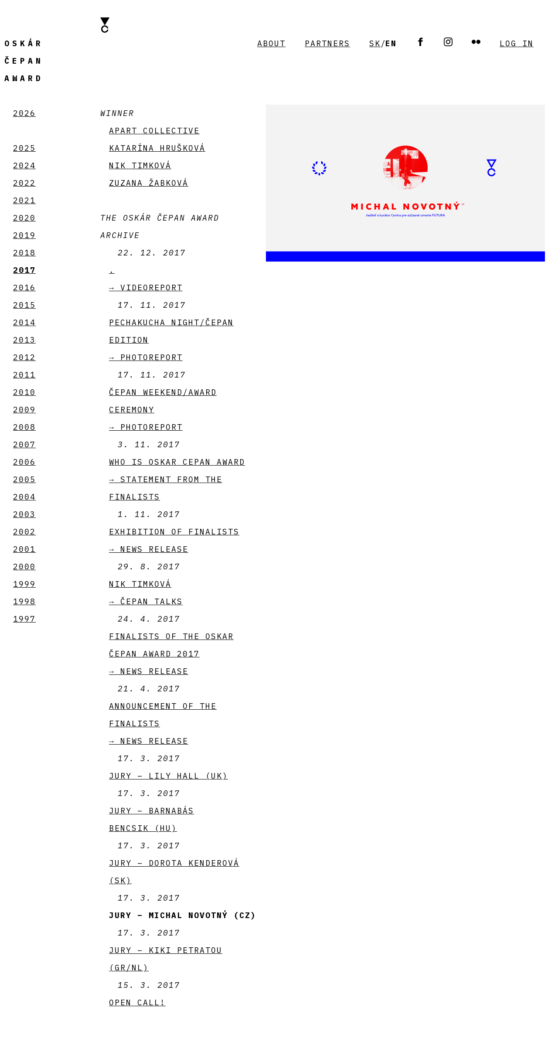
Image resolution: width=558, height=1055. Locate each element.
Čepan (24, 61)
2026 (24, 113)
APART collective (154, 131)
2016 (24, 287)
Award (24, 78)
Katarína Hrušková (157, 148)
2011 (24, 375)
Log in (517, 43)
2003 (24, 514)
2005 (24, 479)
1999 (24, 584)
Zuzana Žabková (148, 183)
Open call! (137, 1002)
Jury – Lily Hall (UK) (168, 776)
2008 (24, 427)
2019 (24, 235)
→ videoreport (146, 287)
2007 (24, 444)
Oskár (24, 43)
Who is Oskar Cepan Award (177, 462)
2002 (24, 532)
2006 (24, 462)
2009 (24, 410)
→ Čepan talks (146, 601)
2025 (24, 148)
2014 (24, 322)
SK (375, 43)
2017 (24, 270)
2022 (24, 183)
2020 (24, 218)
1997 (24, 619)
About (271, 43)
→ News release (148, 549)
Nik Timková (140, 165)
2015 (24, 305)
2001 (24, 549)
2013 (24, 340)
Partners (327, 43)
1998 (24, 601)
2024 (24, 165)
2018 (24, 253)
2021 (24, 200)
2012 (24, 357)
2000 (24, 567)
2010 (24, 392)
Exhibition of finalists (174, 532)
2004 (24, 497)
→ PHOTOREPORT (146, 357)
